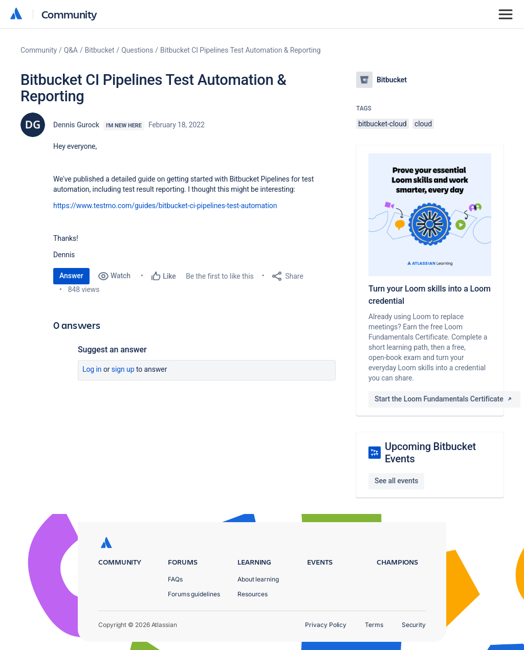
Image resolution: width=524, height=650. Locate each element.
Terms (374, 625)
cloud (423, 124)
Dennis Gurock (76, 125)
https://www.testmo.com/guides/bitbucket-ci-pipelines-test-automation (165, 205)
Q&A (71, 50)
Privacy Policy (325, 625)
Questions (137, 50)
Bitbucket (100, 50)
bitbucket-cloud (382, 124)
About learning (258, 579)
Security (414, 625)
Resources (252, 594)
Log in (92, 369)
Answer (71, 276)
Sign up (123, 369)
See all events (396, 481)
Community (69, 14)
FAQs (175, 579)
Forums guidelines (194, 594)
